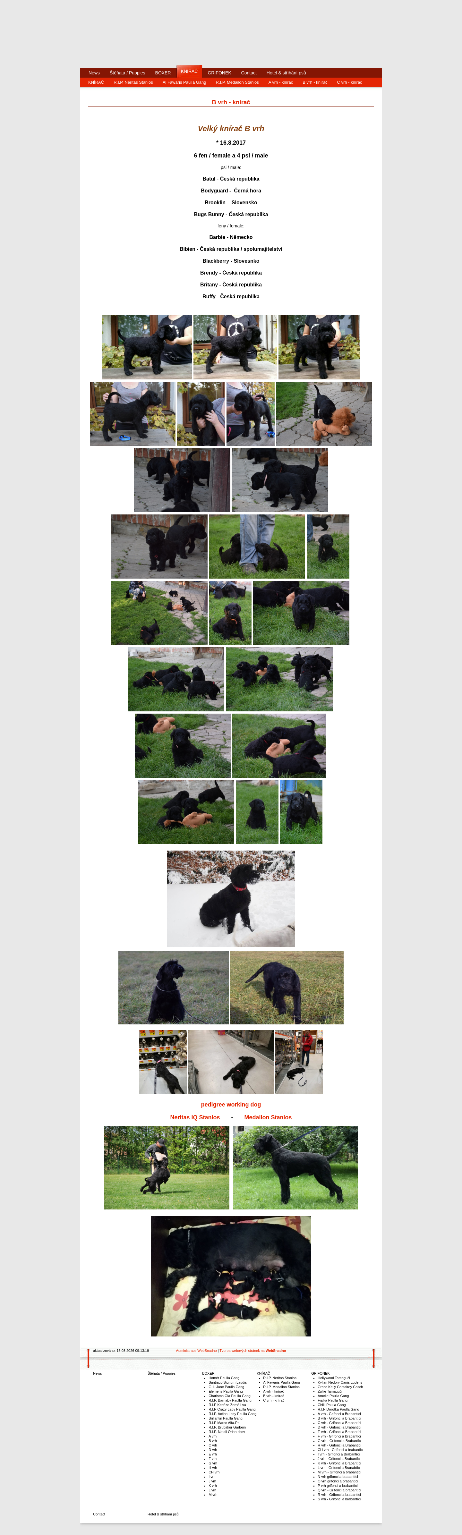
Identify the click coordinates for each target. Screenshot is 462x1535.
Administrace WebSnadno (196, 1351)
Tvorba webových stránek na (252, 1351)
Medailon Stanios (268, 1117)
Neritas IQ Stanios (195, 1117)
